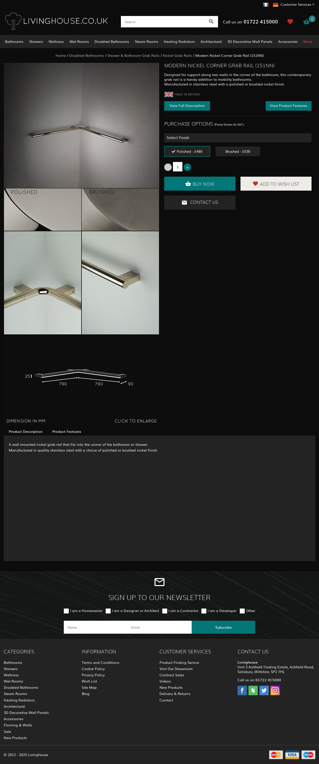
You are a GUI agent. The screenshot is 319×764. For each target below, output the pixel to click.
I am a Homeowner (86, 610)
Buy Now (199, 184)
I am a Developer (222, 610)
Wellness (56, 41)
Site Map (89, 687)
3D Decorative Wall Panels (249, 41)
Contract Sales (172, 674)
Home (61, 55)
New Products (15, 737)
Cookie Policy (93, 668)
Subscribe (223, 627)
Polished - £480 (189, 151)
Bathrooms (14, 41)
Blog (85, 693)
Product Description (25, 431)
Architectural (211, 41)
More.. (308, 41)
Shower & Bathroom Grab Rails (133, 55)
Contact (166, 699)
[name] (95, 627)
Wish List (89, 681)
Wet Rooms (79, 41)
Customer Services (296, 4)
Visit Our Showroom (176, 668)
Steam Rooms (146, 41)
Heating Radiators (179, 41)
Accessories (288, 41)
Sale (7, 731)
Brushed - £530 (238, 151)
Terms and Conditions (100, 662)
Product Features (66, 431)
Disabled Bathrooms (111, 41)
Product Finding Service (179, 662)
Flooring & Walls (18, 724)
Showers (36, 41)
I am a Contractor (183, 610)
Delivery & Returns (175, 693)
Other (250, 610)
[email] (159, 627)
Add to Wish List (275, 184)
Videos (165, 681)
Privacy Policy (93, 674)
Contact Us (199, 203)
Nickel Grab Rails (177, 55)
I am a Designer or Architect (135, 610)
